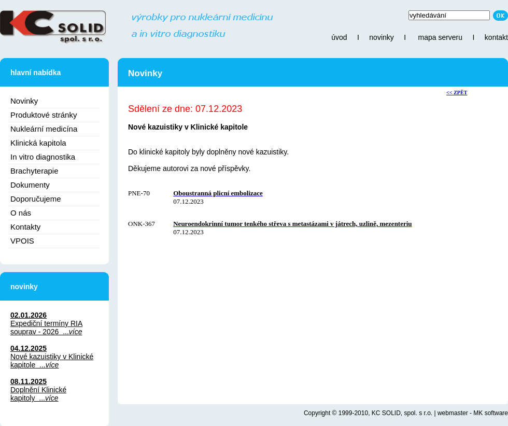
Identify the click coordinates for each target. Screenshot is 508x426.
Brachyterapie (34, 170)
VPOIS (22, 240)
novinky (381, 37)
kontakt (496, 37)
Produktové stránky (43, 114)
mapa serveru (440, 37)
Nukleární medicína (43, 128)
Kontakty (25, 226)
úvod (339, 37)
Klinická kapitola (38, 142)
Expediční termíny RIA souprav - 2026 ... (46, 327)
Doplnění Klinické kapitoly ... (38, 394)
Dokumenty (30, 184)
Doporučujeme (35, 198)
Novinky (24, 100)
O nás (20, 212)
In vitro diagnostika (42, 156)
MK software (490, 413)
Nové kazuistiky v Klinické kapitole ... (51, 360)
